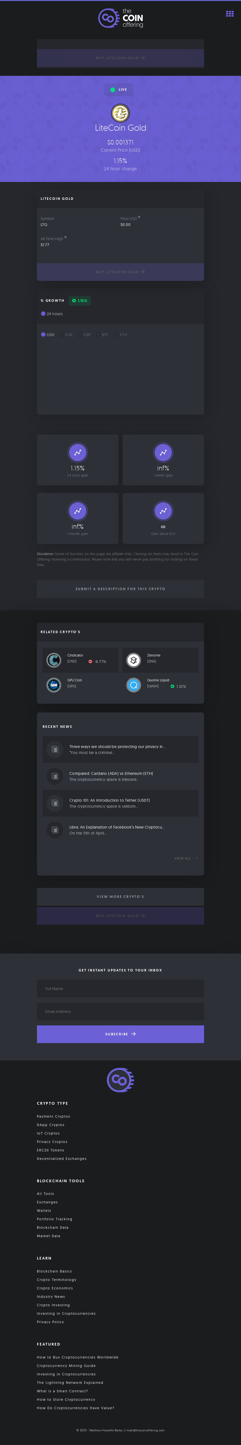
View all (186, 858)
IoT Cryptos (48, 1133)
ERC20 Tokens (50, 1150)
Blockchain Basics (54, 1271)
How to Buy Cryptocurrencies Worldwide (78, 1357)
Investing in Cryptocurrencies (66, 1313)
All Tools (45, 1193)
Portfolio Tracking (55, 1219)
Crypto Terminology (57, 1279)
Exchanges (47, 1202)
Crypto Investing (53, 1305)
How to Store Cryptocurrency (66, 1399)
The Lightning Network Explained (70, 1382)
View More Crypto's (120, 896)
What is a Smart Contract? (62, 1391)
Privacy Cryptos (52, 1141)
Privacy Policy (50, 1322)
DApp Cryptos (51, 1125)
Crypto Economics (55, 1288)
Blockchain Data (53, 1227)
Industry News (51, 1296)
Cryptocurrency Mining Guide (66, 1365)
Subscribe (120, 1034)
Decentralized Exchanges (62, 1158)
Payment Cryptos (53, 1116)
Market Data (48, 1236)
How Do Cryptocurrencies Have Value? (76, 1408)
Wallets (44, 1210)
